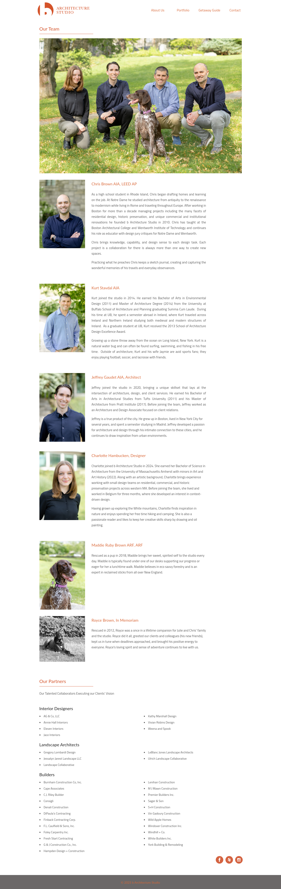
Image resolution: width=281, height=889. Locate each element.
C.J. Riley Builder (54, 794)
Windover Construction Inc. (165, 826)
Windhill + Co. (156, 832)
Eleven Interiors (54, 728)
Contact (235, 10)
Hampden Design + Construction (64, 851)
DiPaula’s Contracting (57, 813)
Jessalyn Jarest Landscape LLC (63, 758)
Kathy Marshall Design (162, 716)
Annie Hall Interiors (56, 722)
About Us (158, 10)
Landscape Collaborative (59, 764)
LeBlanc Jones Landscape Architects (170, 752)
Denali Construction (56, 807)
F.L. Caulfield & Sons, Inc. (59, 826)
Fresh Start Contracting (58, 838)
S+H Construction (159, 807)
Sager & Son (156, 801)
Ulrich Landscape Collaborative (167, 758)
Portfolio (183, 10)
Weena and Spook (159, 728)
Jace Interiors (52, 735)
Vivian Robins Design (161, 722)
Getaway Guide (209, 10)
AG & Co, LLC (52, 716)
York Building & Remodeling (165, 844)
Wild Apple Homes (159, 819)
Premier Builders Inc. (161, 794)
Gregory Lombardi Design (60, 752)
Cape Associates (54, 788)
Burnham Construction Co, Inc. (63, 782)
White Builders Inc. (160, 838)
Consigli (48, 801)
